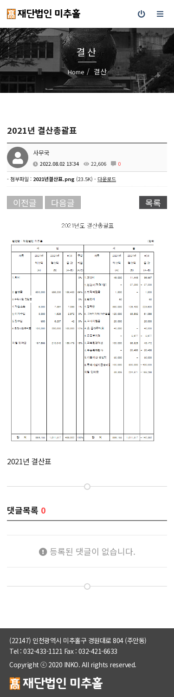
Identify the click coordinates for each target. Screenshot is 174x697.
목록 (153, 202)
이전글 (25, 202)
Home (76, 71)
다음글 (63, 202)
